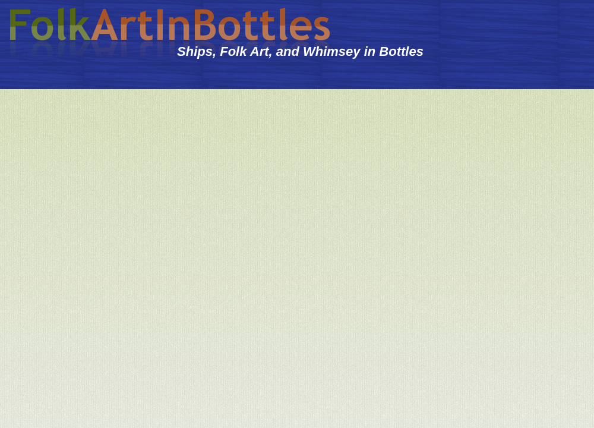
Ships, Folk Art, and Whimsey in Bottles (300, 51)
